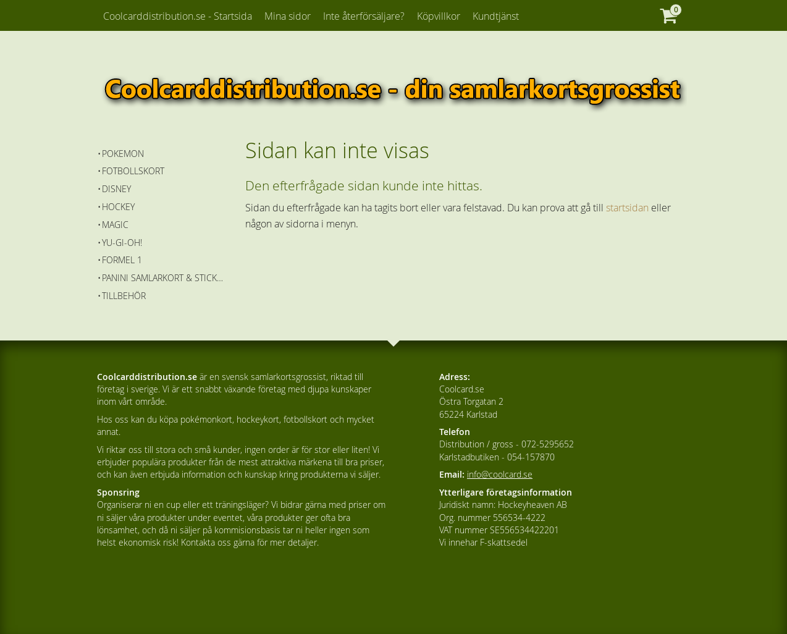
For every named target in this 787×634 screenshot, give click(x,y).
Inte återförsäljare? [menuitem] (364, 16)
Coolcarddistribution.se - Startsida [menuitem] (177, 16)
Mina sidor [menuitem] (287, 16)
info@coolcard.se (499, 474)
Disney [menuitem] (116, 189)
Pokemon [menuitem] (123, 153)
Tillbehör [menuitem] (124, 296)
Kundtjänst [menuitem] (496, 16)
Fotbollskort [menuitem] (133, 171)
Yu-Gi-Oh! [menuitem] (122, 242)
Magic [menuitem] (115, 224)
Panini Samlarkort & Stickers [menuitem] (164, 278)
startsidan (627, 207)
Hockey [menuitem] (118, 207)
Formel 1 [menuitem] (122, 260)
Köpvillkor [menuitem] (438, 16)
